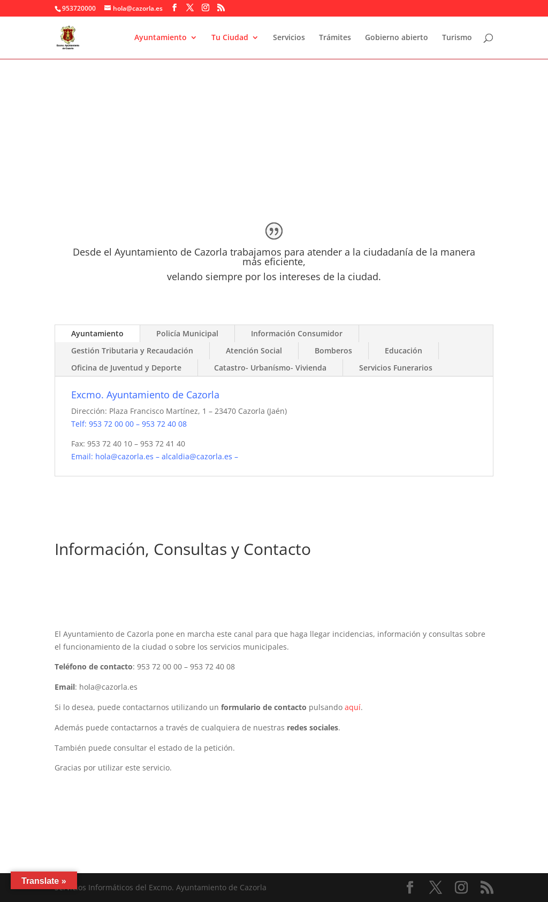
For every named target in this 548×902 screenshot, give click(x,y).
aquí (353, 707)
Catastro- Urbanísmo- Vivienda (270, 368)
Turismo (457, 38)
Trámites (335, 38)
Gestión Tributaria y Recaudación (132, 350)
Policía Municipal (187, 333)
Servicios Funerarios (395, 368)
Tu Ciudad (229, 38)
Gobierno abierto (396, 38)
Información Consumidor (296, 333)
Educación (403, 350)
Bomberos (333, 350)
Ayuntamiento (160, 38)
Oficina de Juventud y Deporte (126, 368)
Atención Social (254, 350)
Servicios (289, 38)
